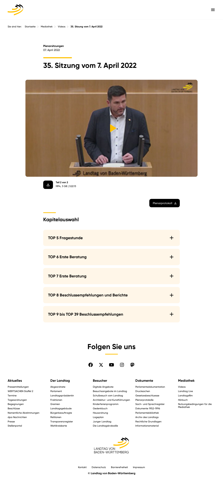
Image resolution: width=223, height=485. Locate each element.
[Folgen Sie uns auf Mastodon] (132, 365)
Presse (11, 421)
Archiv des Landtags (147, 417)
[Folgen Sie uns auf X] (101, 365)
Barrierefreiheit (119, 467)
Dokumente (144, 381)
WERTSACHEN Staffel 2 (20, 391)
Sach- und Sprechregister (150, 403)
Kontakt (82, 467)
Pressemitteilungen (18, 386)
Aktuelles (15, 381)
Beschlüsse (14, 408)
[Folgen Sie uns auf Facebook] (90, 365)
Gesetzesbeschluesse (147, 395)
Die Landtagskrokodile (105, 425)
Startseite (30, 26)
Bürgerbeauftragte (61, 412)
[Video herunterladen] (48, 185)
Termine (12, 395)
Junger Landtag (102, 421)
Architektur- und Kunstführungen (111, 399)
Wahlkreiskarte (58, 425)
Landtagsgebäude (61, 408)
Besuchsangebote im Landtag (110, 391)
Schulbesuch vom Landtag (108, 395)
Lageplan (98, 417)
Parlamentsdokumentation (150, 386)
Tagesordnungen (17, 399)
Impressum (139, 467)
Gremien (55, 403)
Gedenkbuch (100, 408)
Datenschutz (99, 467)
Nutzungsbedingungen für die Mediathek (195, 405)
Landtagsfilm (185, 395)
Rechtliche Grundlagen (148, 421)
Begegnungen (16, 403)
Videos (61, 26)
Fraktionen (56, 399)
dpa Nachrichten (17, 417)
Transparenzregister (61, 421)
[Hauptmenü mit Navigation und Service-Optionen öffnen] (213, 10)
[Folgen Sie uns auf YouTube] (111, 365)
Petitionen (55, 417)
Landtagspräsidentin (62, 395)
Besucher (100, 381)
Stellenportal (15, 425)
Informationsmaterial (147, 425)
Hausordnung (100, 412)
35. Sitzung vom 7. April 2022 (86, 26)
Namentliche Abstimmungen (23, 412)
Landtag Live (185, 391)
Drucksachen (142, 391)
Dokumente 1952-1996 (147, 408)
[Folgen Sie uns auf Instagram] (122, 365)
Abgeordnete (57, 386)
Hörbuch (183, 399)
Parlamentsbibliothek (147, 412)
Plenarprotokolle (144, 399)
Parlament (56, 391)
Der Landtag (60, 381)
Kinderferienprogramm (105, 403)
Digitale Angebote (103, 386)
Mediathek (47, 26)
